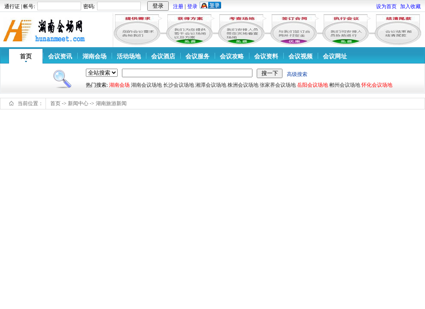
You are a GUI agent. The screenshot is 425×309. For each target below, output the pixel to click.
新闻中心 (78, 103)
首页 (26, 56)
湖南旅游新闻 (111, 103)
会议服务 (197, 56)
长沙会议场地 (178, 85)
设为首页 (386, 6)
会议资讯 (60, 56)
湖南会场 (94, 56)
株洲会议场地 (243, 85)
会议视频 (300, 56)
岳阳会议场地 (312, 85)
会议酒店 (163, 56)
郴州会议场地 (344, 85)
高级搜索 (297, 74)
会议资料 (266, 56)
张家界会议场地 (278, 85)
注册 (178, 6)
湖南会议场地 (146, 85)
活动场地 (129, 56)
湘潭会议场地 (210, 85)
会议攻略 (232, 56)
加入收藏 (410, 6)
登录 (192, 6)
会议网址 (335, 56)
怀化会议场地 (376, 85)
